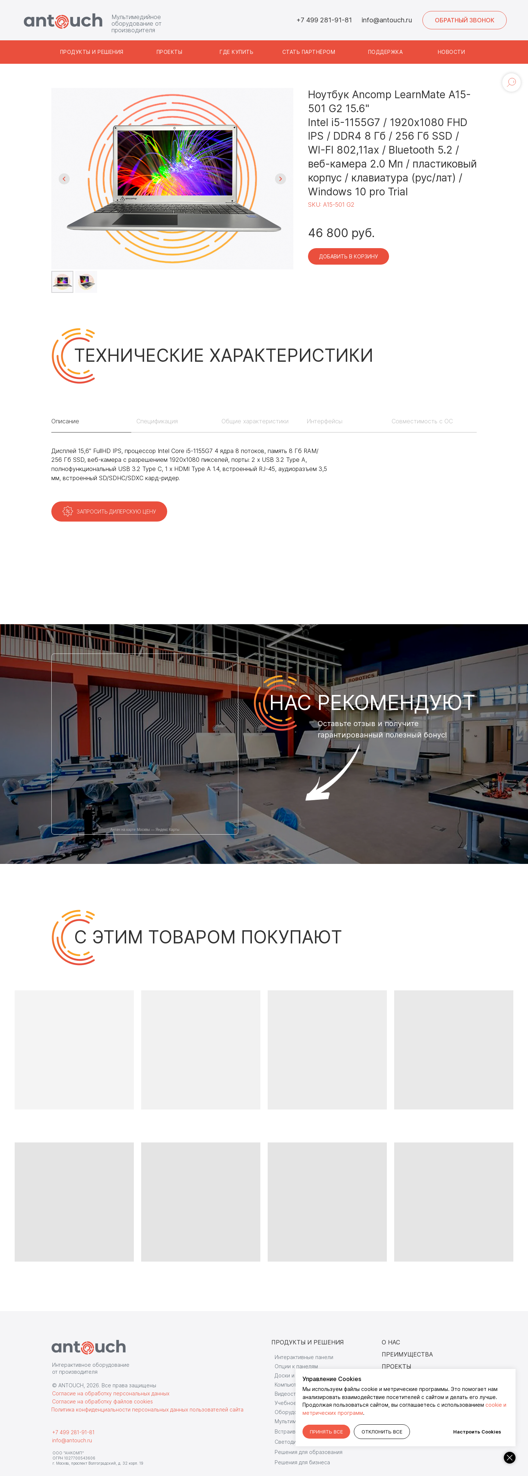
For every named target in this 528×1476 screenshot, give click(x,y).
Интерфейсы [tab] (324, 421)
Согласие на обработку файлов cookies (102, 1401)
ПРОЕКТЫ (396, 1366)
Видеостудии (291, 1394)
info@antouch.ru (387, 20)
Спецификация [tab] (157, 421)
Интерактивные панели (304, 1357)
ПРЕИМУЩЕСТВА (407, 1354)
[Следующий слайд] (280, 178)
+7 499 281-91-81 (324, 20)
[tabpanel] (264, 472)
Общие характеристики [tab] (255, 421)
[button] (464, 20)
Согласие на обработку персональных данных (110, 1393)
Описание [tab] (65, 421)
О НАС (391, 1342)
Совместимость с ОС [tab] (422, 421)
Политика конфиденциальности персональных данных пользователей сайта (147, 1409)
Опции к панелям (296, 1366)
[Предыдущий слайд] (64, 178)
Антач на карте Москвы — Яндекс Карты (145, 830)
